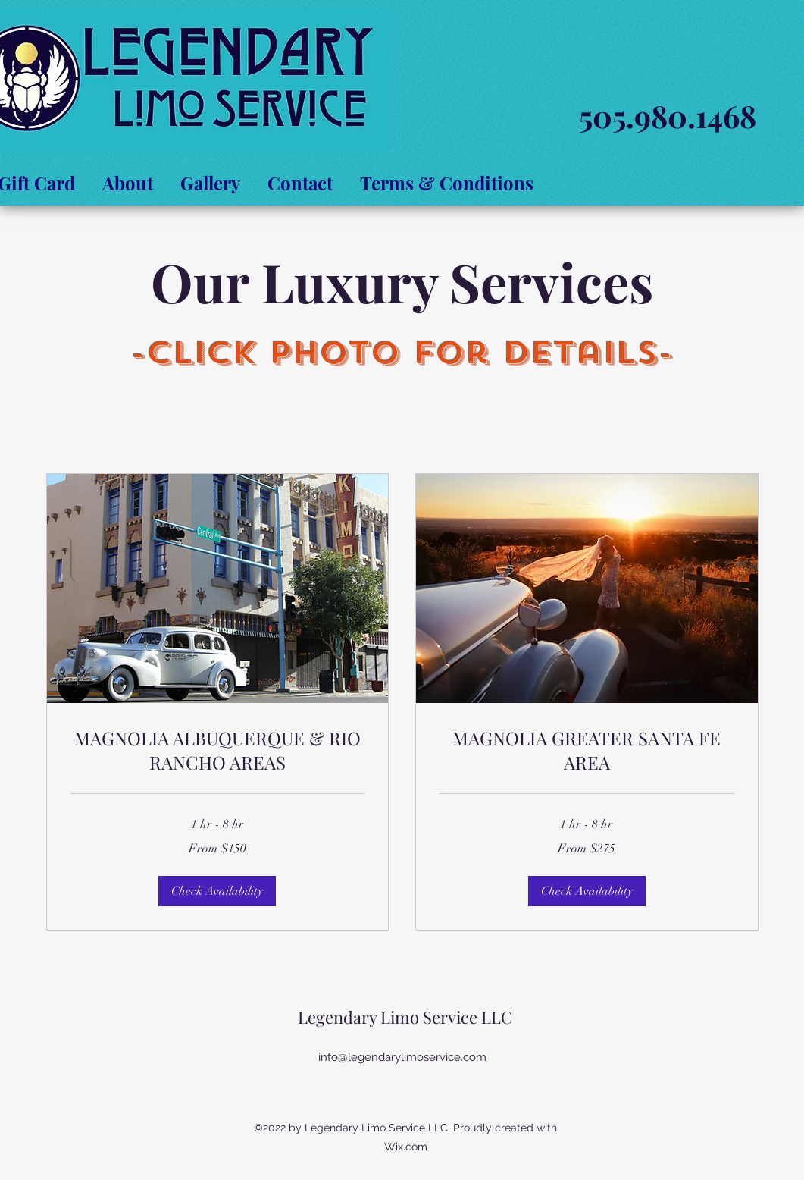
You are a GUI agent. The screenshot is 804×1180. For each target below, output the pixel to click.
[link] (217, 751)
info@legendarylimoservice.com (402, 1057)
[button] (217, 891)
